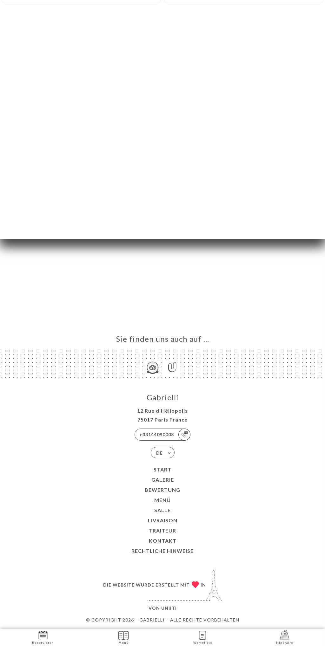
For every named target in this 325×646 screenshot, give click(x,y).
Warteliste (202, 636)
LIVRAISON (162, 520)
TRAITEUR (162, 530)
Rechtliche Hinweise (162, 551)
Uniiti (169, 608)
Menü (162, 500)
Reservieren (43, 636)
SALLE (162, 510)
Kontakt (162, 541)
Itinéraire (284, 636)
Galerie (162, 480)
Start (162, 469)
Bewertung (162, 490)
